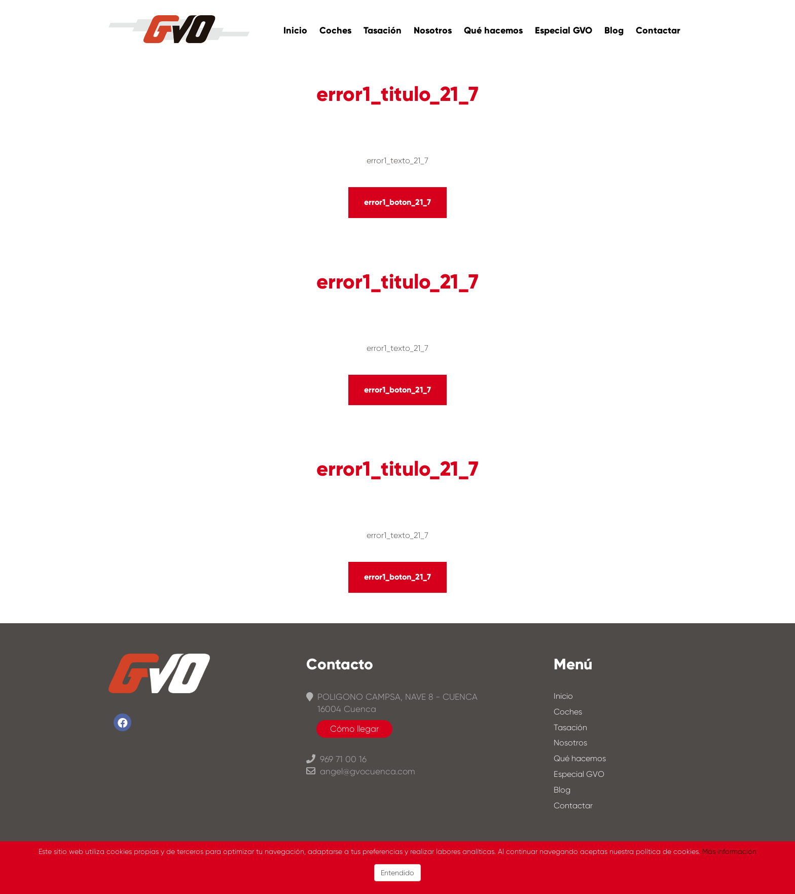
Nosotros (433, 30)
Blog (614, 30)
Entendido (397, 873)
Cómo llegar (354, 729)
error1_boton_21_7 (397, 202)
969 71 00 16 (336, 759)
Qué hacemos (493, 30)
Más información (729, 851)
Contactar (658, 30)
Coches (335, 30)
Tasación (383, 30)
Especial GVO (563, 30)
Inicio (295, 30)
